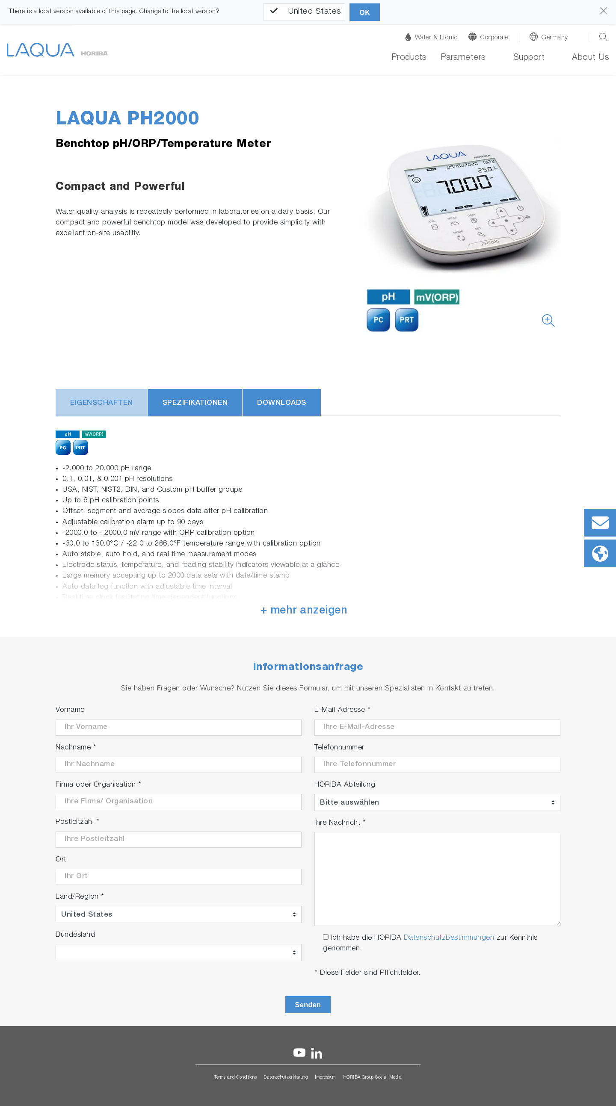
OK (364, 12)
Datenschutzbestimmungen (449, 938)
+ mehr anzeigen (304, 611)
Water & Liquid (431, 37)
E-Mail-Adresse (342, 710)
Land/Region (80, 897)
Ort (61, 860)
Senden (308, 1005)
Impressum (325, 1078)
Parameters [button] (463, 58)
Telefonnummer (339, 748)
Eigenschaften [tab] (101, 403)
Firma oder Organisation (99, 785)
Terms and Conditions (235, 1078)
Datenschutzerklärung (286, 1078)
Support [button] (529, 58)
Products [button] (409, 58)
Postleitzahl (77, 822)
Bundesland (75, 935)
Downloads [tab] (281, 403)
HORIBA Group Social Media (372, 1078)
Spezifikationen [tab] (195, 403)
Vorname (70, 710)
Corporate (494, 38)
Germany (554, 38)
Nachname (76, 748)
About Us (590, 58)
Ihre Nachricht (340, 823)
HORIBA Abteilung (344, 785)
